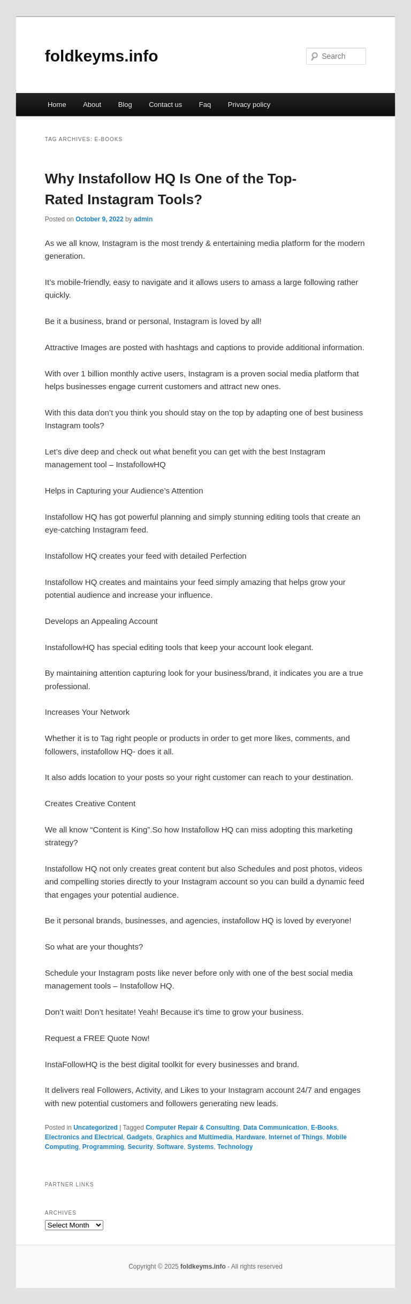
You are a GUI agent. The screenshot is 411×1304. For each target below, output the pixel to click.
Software (170, 1147)
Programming (103, 1147)
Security (140, 1147)
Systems (200, 1147)
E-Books (324, 1127)
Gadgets (140, 1137)
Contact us (165, 105)
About (92, 105)
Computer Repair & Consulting (192, 1127)
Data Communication (275, 1127)
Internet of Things (296, 1137)
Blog (125, 105)
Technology (235, 1147)
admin (143, 219)
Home (57, 105)
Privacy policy (249, 105)
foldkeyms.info (101, 56)
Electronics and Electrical (84, 1137)
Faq (205, 105)
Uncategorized (95, 1127)
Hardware (250, 1137)
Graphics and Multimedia (194, 1137)
